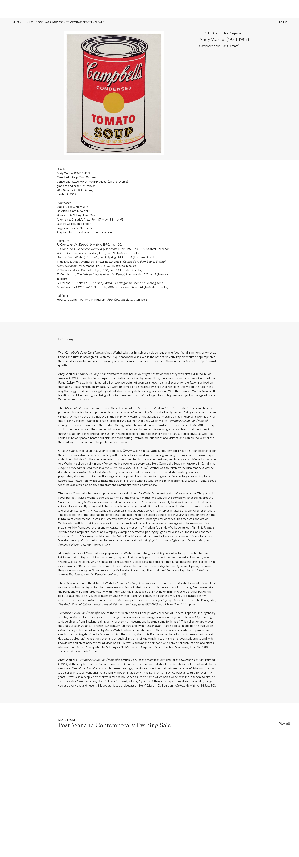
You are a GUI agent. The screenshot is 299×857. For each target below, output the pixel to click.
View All (284, 723)
